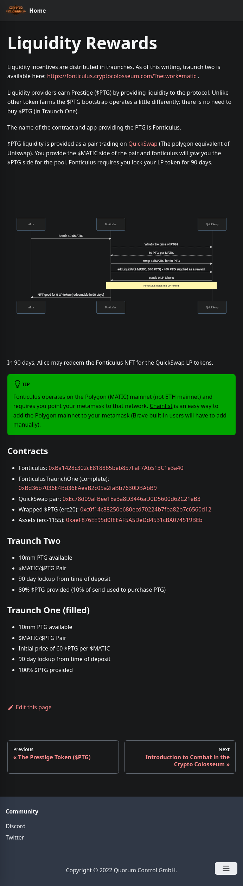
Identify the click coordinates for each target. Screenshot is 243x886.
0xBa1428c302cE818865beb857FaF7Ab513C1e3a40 (116, 468)
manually (25, 424)
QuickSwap (143, 143)
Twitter (15, 837)
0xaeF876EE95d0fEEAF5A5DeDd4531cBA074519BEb (134, 520)
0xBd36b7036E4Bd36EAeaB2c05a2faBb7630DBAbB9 (88, 488)
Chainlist (161, 406)
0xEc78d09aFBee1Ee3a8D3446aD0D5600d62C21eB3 (131, 499)
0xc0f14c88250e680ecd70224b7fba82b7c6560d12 (145, 509)
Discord (16, 826)
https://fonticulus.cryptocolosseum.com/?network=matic (121, 76)
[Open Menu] (226, 868)
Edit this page (29, 707)
